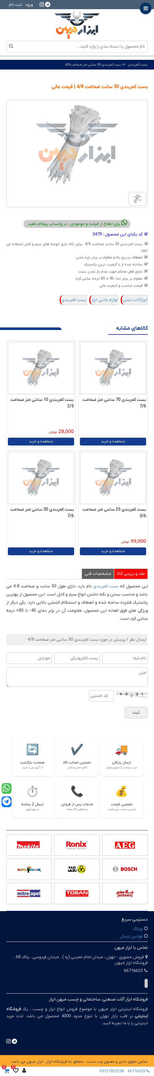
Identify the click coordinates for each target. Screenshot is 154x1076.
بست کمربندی (137, 64)
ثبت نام (15, 4)
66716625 (139, 1071)
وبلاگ (137, 929)
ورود (29, 4)
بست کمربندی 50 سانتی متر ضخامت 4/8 (93, 64)
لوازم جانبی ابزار (104, 300)
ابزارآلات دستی (134, 300)
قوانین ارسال (131, 936)
